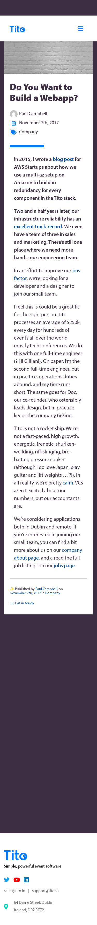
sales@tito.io (14, 891)
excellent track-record (38, 227)
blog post (63, 159)
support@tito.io (45, 891)
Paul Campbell (33, 114)
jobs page (64, 566)
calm (68, 483)
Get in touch (24, 603)
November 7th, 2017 (39, 123)
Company (28, 132)
